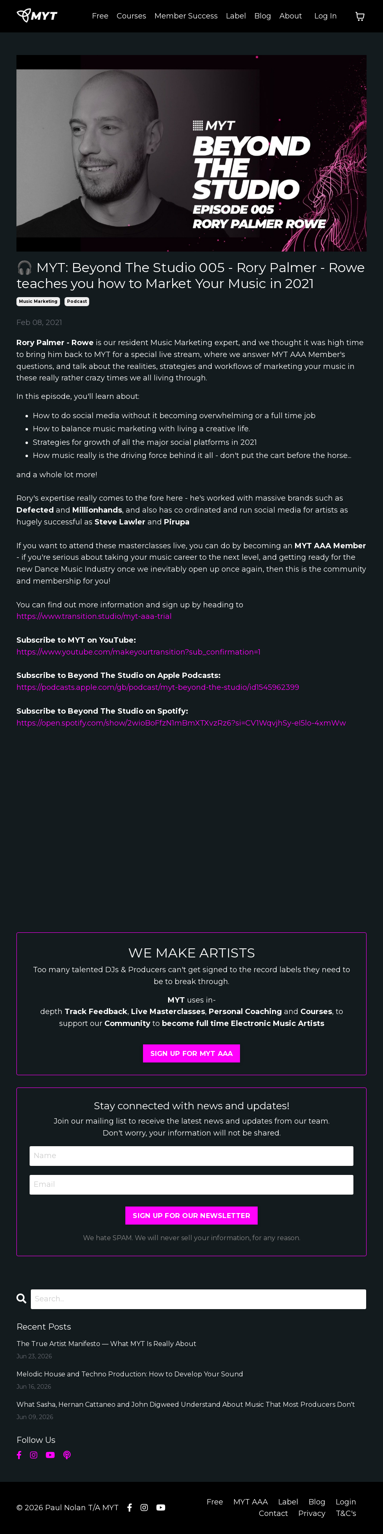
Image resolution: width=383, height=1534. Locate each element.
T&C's (346, 1513)
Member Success (186, 16)
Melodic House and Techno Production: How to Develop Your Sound (129, 1374)
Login (346, 1502)
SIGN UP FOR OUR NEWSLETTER (191, 1215)
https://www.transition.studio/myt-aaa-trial (94, 616)
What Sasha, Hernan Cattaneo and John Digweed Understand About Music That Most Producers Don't (185, 1404)
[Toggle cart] (360, 16)
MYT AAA (250, 1502)
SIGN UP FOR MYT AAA (191, 1053)
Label (236, 16)
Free (100, 16)
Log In (325, 16)
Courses (131, 16)
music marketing (38, 301)
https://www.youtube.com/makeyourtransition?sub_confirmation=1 (139, 652)
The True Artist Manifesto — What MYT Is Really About (106, 1344)
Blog (262, 16)
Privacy (311, 1513)
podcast (77, 301)
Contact (273, 1513)
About (290, 16)
